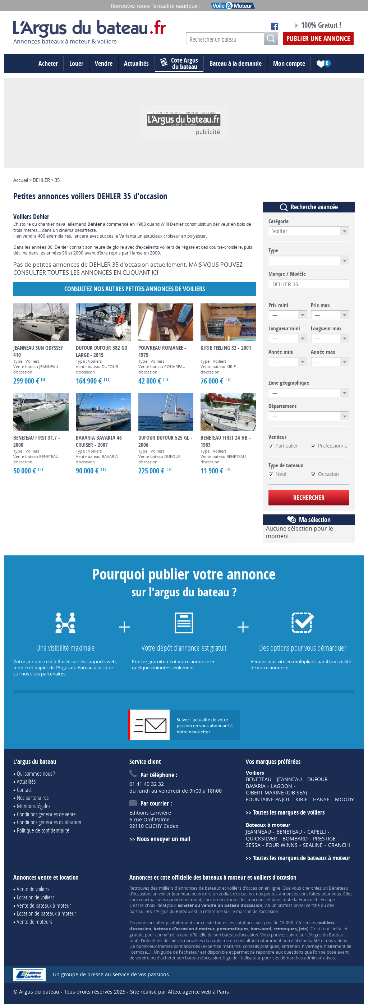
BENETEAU (258, 779)
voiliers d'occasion (245, 888)
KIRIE (301, 799)
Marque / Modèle (287, 274)
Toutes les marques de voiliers (289, 812)
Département (282, 406)
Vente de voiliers (33, 889)
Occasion (325, 474)
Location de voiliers (35, 897)
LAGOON (281, 786)
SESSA (253, 845)
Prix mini (278, 305)
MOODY (344, 799)
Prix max (320, 305)
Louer (76, 63)
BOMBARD (295, 838)
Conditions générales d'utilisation (49, 822)
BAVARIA (256, 786)
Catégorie (278, 221)
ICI (155, 272)
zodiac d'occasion (236, 894)
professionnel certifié (298, 905)
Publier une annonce (318, 38)
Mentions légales (33, 806)
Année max (323, 352)
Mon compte (289, 63)
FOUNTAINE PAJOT (268, 799)
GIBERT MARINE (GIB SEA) (276, 792)
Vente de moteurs (34, 921)
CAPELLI (316, 832)
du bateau (179, 63)
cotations (244, 922)
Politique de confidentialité (43, 830)
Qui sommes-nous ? (36, 773)
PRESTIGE (324, 838)
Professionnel (330, 446)
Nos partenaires (33, 797)
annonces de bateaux (199, 888)
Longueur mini (284, 328)
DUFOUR (317, 779)
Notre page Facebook (274, 26)
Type (273, 250)
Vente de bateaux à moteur (44, 905)
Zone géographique (288, 382)
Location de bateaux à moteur (46, 913)
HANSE (321, 799)
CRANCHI (339, 845)
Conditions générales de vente (46, 814)
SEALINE (313, 845)
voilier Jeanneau (174, 894)
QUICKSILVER (261, 838)
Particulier (283, 446)
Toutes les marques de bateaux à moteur (301, 858)
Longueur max (326, 328)
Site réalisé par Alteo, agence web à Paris (179, 991)
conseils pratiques (261, 946)
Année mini (281, 352)
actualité (311, 940)
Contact (24, 789)
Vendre (103, 63)
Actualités (136, 63)
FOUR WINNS (282, 845)
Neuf (277, 474)
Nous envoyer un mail (163, 839)
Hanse (136, 253)
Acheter (48, 63)
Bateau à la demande (236, 63)
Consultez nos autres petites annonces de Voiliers (134, 288)
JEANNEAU (289, 779)
